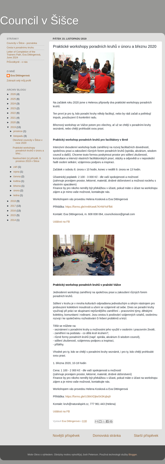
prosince (18, 131)
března (17, 186)
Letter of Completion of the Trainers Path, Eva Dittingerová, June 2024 (24, 54)
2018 (13, 201)
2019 (13, 127)
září (15, 167)
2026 (13, 94)
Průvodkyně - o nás (17, 62)
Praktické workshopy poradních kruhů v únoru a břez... (28, 150)
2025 (13, 99)
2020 (13, 122)
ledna (16, 195)
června (17, 176)
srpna (16, 171)
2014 (13, 220)
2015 (13, 215)
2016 (13, 210)
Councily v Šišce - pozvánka (22, 43)
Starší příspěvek (146, 436)
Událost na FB (61, 221)
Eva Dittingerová (20, 75)
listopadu (18, 136)
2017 (13, 206)
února (16, 190)
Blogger (133, 454)
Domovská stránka (107, 436)
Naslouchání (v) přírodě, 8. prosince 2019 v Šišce (27, 160)
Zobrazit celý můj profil (19, 80)
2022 (13, 113)
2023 (13, 108)
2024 (13, 103)
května (17, 181)
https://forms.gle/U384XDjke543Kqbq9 (88, 396)
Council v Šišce (39, 20)
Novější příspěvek (66, 436)
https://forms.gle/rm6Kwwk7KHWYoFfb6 (89, 206)
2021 (13, 117)
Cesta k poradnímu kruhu (20, 47)
